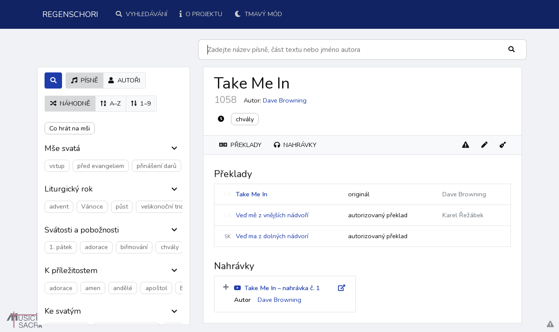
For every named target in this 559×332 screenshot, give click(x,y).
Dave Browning (285, 100)
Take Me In (251, 194)
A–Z (110, 103)
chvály (245, 119)
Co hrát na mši (69, 128)
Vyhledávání (141, 14)
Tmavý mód (258, 14)
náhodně (70, 103)
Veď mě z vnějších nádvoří (272, 215)
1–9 (141, 103)
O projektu (200, 14)
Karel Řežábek (462, 215)
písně (84, 80)
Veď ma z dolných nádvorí (272, 236)
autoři (124, 80)
